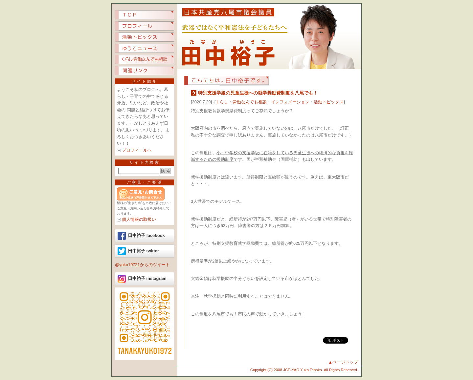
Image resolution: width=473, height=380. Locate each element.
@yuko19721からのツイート (142, 264)
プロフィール (144, 26)
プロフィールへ (137, 150)
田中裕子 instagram (147, 278)
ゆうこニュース (144, 48)
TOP (144, 14)
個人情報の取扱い (139, 219)
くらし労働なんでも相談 (144, 59)
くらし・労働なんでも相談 (241, 101)
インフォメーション (290, 101)
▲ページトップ (343, 362)
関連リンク (144, 70)
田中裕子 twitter (143, 250)
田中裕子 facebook (146, 235)
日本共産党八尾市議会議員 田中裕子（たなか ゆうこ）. (269, 36)
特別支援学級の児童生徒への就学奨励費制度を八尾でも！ (258, 92)
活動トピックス (144, 37)
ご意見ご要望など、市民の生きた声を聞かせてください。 (144, 194)
